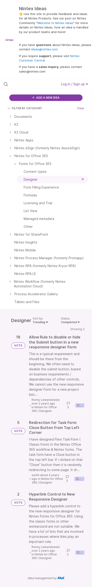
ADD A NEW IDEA (46, 97)
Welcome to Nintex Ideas (55, 23)
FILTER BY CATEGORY (24, 108)
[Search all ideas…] (29, 84)
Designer (45, 411)
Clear (80, 108)
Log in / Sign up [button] (74, 84)
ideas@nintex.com (44, 49)
